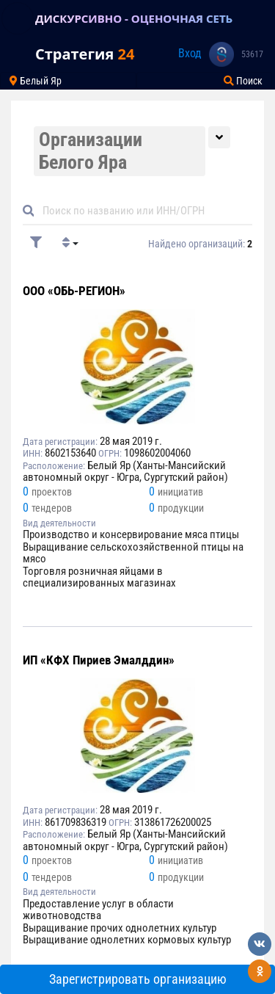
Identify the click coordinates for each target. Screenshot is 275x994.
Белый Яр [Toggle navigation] (36, 81)
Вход (190, 53)
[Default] (143, 210)
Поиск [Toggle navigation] (243, 81)
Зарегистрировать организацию (138, 979)
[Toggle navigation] (17, 18)
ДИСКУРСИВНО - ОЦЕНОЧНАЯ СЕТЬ (133, 18)
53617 (252, 54)
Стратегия (84, 54)
